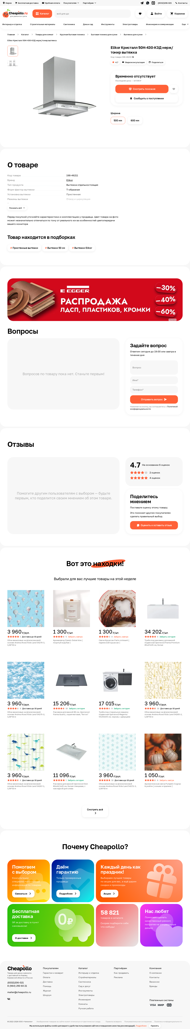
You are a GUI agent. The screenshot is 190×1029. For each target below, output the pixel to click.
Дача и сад (88, 24)
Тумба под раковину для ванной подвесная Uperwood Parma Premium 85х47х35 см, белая (162, 642)
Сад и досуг (84, 986)
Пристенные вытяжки (25, 247)
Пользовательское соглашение (138, 1021)
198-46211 (126, 57)
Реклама (118, 977)
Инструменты (107, 24)
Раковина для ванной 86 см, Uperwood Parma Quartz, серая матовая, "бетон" (71, 713)
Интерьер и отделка (12, 24)
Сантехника (69, 24)
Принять (155, 1026)
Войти (158, 13)
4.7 (116, 62)
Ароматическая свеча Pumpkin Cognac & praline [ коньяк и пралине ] (163, 785)
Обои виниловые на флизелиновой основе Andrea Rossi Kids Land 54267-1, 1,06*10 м (26, 786)
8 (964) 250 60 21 (17, 985)
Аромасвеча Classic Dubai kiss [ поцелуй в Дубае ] (68, 641)
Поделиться (157, 62)
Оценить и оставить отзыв (156, 525)
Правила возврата (114, 1021)
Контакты (182, 3)
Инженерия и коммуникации (160, 24)
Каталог (44, 13)
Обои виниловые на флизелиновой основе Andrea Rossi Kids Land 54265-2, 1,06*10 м (163, 714)
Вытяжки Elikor (83, 247)
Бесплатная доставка (28, 3)
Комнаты (83, 1004)
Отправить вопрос (152, 399)
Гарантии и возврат (53, 973)
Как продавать (121, 973)
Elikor (69, 180)
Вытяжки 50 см (56, 247)
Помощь (47, 986)
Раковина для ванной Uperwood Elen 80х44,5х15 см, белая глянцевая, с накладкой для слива (70, 786)
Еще (184, 24)
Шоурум (47, 995)
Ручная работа (86, 1008)
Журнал (47, 990)
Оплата (46, 977)
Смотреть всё (95, 809)
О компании (155, 973)
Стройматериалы (87, 977)
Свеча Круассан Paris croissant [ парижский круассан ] (114, 641)
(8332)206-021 (165, 3)
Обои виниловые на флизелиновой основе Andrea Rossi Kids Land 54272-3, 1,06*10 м (117, 786)
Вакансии (154, 981)
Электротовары (130, 24)
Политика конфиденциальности (168, 1021)
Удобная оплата (52, 3)
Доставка (48, 981)
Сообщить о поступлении (149, 98)
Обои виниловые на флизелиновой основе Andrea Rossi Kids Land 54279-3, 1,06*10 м (26, 642)
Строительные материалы (42, 24)
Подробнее (141, 1026)
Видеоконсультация (135, 62)
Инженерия (84, 999)
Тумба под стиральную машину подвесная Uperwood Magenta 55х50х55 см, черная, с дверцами (114, 714)
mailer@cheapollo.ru (19, 992)
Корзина (180, 13)
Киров (9, 3)
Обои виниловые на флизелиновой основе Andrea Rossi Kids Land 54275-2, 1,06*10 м (26, 714)
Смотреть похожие (144, 88)
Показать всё (15, 208)
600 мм (135, 120)
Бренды (153, 986)
